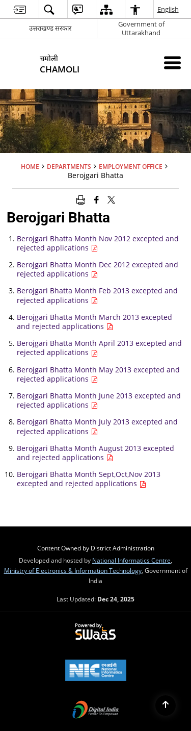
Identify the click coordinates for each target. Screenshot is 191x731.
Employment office (130, 166)
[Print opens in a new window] (80, 199)
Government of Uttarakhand (141, 28)
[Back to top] (165, 705)
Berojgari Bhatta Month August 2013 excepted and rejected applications (95, 452)
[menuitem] (20, 9)
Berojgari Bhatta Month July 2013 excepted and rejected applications (97, 426)
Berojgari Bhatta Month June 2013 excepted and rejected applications (99, 400)
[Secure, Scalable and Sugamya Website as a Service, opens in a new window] (95, 632)
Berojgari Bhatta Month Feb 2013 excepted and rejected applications (97, 295)
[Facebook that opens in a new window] (96, 199)
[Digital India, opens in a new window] (96, 710)
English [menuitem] (168, 9)
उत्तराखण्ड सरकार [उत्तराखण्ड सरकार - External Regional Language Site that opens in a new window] (50, 28)
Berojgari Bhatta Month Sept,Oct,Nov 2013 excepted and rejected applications (88, 478)
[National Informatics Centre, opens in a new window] (96, 671)
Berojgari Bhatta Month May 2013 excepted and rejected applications (98, 374)
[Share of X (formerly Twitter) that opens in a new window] (111, 199)
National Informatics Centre (131, 560)
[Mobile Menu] (172, 62)
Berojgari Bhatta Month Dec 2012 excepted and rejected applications (97, 269)
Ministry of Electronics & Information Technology (73, 570)
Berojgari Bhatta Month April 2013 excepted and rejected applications (99, 347)
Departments (69, 166)
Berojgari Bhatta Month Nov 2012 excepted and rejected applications (98, 243)
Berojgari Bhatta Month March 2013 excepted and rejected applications (94, 321)
